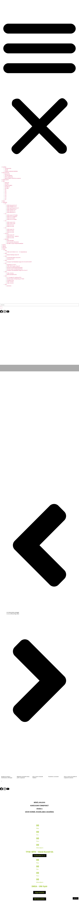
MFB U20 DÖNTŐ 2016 (12, 274)
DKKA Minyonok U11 (11, 212)
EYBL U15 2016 (10, 273)
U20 (5, 191)
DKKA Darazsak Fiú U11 (12, 205)
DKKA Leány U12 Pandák (12, 215)
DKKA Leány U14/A (11, 222)
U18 (5, 193)
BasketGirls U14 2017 (11, 264)
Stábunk (4, 246)
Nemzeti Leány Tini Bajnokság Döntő (14, 269)
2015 (6, 276)
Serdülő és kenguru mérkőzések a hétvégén (6, 777)
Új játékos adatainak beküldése (11, 171)
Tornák (3, 249)
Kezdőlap (4, 167)
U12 (5, 198)
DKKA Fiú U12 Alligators (12, 216)
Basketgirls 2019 (10, 259)
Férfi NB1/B (7, 186)
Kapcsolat (4, 247)
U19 (5, 192)
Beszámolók (7, 174)
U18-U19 (6, 233)
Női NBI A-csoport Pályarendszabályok (15, 243)
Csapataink (4, 202)
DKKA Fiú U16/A (10, 230)
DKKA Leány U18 (10, 235)
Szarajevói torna (10, 280)
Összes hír (7, 182)
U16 (5, 195)
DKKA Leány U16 (10, 229)
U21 (5, 189)
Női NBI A (7, 239)
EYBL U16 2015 (10, 283)
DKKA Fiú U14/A (10, 225)
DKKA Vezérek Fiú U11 (11, 209)
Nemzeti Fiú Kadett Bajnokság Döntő (14, 267)
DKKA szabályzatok (9, 176)
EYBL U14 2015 (10, 281)
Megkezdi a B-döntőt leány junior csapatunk (23, 777)
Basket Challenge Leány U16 (13, 254)
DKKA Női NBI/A (10, 240)
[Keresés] (1, 307)
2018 (6, 260)
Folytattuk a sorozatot (53, 776)
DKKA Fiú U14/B (10, 226)
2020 (6, 253)
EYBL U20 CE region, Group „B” (13, 266)
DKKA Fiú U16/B (10, 232)
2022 (6, 250)
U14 (5, 196)
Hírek (3, 181)
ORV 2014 (9, 285)
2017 (6, 263)
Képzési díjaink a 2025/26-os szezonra (13, 178)
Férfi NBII (7, 188)
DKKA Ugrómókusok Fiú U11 (13, 208)
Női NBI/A (7, 184)
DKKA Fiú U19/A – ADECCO (13, 236)
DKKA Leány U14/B (11, 223)
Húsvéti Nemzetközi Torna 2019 (13, 257)
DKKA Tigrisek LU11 (11, 210)
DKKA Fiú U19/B (10, 237)
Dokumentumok (5, 172)
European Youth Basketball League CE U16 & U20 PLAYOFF (19, 261)
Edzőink (4, 244)
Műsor (3, 201)
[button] (39, 86)
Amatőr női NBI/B (8, 185)
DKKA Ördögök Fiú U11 (12, 206)
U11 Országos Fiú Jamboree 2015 (14, 277)
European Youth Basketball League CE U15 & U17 (17, 270)
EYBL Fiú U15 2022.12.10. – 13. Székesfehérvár (17, 252)
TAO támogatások (8, 175)
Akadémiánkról (5, 179)
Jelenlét (6, 169)
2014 (6, 284)
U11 (5, 199)
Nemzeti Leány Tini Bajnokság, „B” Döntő (15, 278)
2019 (6, 256)
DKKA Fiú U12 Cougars (12, 219)
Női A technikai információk (13, 242)
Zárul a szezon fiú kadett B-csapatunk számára (70, 777)
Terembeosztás (8, 168)
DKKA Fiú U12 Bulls (11, 218)
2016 (6, 271)
